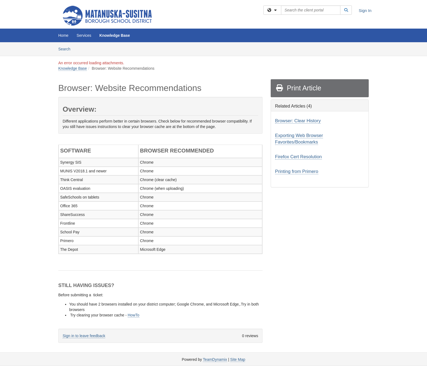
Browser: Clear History (298, 120)
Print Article (298, 88)
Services (84, 35)
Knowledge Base (114, 35)
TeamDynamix (215, 359)
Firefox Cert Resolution (298, 156)
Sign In (365, 10)
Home (63, 35)
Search (66, 48)
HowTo (133, 315)
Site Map (237, 359)
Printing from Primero (296, 171)
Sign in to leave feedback (84, 336)
